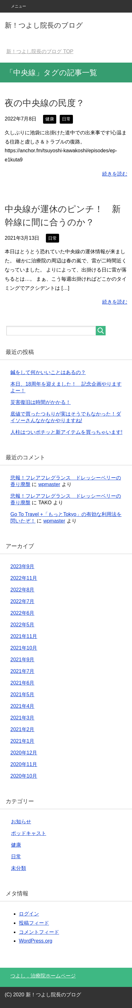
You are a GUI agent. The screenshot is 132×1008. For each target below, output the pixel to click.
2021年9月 (22, 659)
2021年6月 (22, 683)
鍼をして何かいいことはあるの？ (48, 372)
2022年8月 (22, 589)
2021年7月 (22, 671)
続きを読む (114, 173)
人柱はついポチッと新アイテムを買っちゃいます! (66, 432)
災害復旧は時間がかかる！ (40, 402)
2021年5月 (22, 694)
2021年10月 (23, 648)
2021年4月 (22, 706)
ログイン (29, 913)
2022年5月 (22, 624)
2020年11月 (23, 764)
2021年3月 (22, 717)
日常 (66, 118)
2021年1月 (22, 741)
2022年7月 (22, 601)
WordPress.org (35, 941)
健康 (49, 118)
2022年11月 (23, 578)
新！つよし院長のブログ (44, 25)
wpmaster (49, 484)
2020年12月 (23, 752)
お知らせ (21, 821)
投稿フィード (34, 923)
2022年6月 (22, 613)
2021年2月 (22, 729)
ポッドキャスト (28, 833)
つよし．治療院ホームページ (43, 975)
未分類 (18, 868)
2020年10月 (23, 776)
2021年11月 (23, 636)
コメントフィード (39, 932)
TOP (39, 51)
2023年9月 (22, 566)
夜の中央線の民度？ (45, 103)
